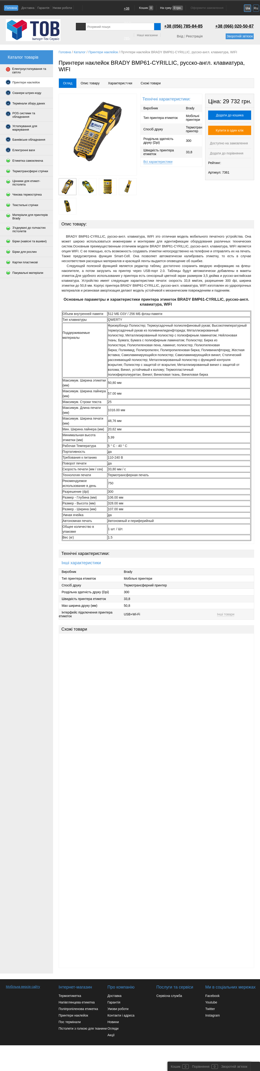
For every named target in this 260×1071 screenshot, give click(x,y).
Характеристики (120, 83)
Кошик (145, 8)
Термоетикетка (70, 996)
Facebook (212, 996)
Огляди (112, 1028)
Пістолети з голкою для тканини (83, 1028)
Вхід (180, 36)
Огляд (67, 83)
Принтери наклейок (73, 1015)
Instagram (212, 1015)
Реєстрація (194, 36)
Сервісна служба (169, 996)
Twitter (210, 1009)
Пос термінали (70, 1022)
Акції (110, 1035)
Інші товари (226, 614)
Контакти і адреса (120, 1015)
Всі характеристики (158, 162)
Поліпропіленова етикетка (78, 1009)
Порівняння (201, 1066)
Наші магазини (147, 35)
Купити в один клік (230, 130)
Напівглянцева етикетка (77, 1002)
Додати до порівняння (226, 153)
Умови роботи (62, 8)
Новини (113, 1022)
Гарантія (43, 8)
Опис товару (90, 83)
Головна (11, 8)
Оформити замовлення (207, 8)
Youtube (211, 1002)
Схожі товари (151, 83)
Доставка (27, 8)
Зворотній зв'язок (240, 36)
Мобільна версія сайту (23, 987)
